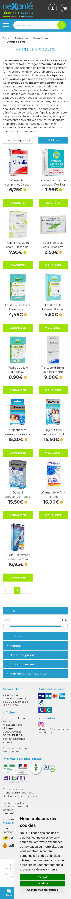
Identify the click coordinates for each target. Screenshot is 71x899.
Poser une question (15, 748)
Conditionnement (20, 664)
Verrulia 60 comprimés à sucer (17, 182)
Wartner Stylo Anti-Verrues (53, 494)
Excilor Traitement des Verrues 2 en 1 (18, 557)
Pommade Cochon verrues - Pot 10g (53, 182)
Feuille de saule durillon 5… (18, 370)
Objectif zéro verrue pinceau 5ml (17, 432)
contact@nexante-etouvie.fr (14, 740)
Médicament (22, 37)
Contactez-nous (13, 789)
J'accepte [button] (42, 877)
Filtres (53, 140)
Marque (13, 646)
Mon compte (11, 751)
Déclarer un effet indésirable (20, 795)
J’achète (18, 203)
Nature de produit (21, 655)
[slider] (6, 626)
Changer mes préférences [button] (42, 889)
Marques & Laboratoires (53, 729)
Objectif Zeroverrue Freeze (17, 494)
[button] (18, 140)
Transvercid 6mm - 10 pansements (53, 370)
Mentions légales (13, 803)
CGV (5, 799)
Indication (26, 674)
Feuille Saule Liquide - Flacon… (53, 307)
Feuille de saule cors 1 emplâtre (53, 245)
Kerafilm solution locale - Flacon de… (17, 245)
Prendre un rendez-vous (18, 792)
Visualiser (53, 265)
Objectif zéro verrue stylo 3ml (53, 432)
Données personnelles (17, 806)
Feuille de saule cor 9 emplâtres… (17, 307)
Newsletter (45, 732)
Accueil (7, 37)
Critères (13, 636)
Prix (10, 611)
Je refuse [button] (42, 883)
